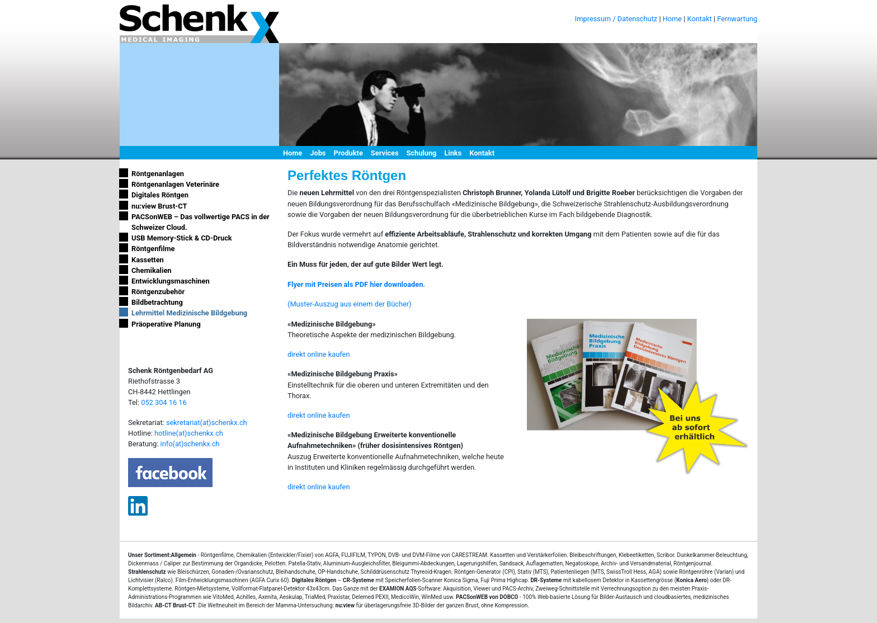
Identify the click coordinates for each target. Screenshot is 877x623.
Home (672, 19)
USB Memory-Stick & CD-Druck (181, 238)
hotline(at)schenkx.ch (188, 433)
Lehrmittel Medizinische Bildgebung (189, 313)
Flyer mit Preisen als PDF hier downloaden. (356, 284)
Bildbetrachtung (157, 302)
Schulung (421, 153)
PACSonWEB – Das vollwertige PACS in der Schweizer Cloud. (200, 222)
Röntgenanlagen (157, 173)
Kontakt (699, 19)
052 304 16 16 (163, 402)
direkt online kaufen (318, 354)
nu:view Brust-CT (159, 206)
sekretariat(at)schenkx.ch (206, 422)
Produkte (347, 153)
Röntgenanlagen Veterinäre (175, 184)
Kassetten (147, 260)
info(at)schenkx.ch (190, 444)
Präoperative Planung (166, 324)
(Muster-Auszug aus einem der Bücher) (349, 304)
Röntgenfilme (153, 248)
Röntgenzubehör (158, 291)
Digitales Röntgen (159, 195)
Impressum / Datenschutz (616, 19)
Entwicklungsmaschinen (170, 281)
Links (452, 153)
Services (385, 153)
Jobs (318, 153)
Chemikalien (151, 270)
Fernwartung (737, 19)
